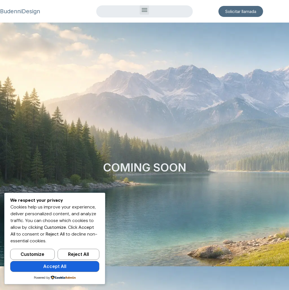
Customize (32, 254)
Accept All (54, 266)
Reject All (78, 254)
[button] (144, 10)
